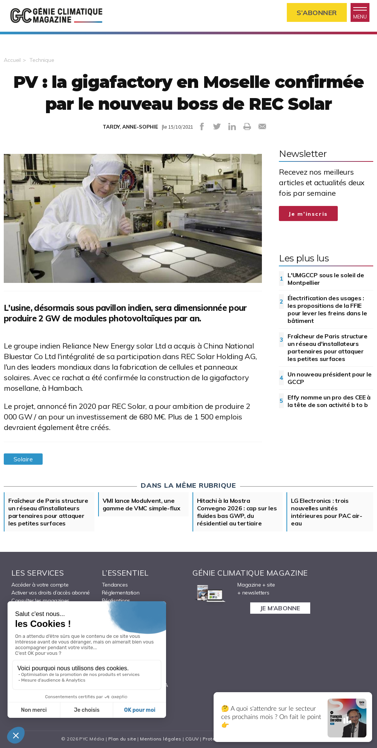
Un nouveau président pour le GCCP (330, 378)
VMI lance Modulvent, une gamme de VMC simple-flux (141, 504)
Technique (41, 60)
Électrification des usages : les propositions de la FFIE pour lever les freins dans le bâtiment (327, 309)
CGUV (192, 739)
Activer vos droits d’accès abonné (50, 592)
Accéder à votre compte (39, 584)
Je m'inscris (308, 213)
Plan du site (122, 739)
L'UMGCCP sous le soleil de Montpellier (326, 278)
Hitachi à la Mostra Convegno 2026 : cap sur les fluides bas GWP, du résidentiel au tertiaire (237, 512)
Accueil (12, 60)
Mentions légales (160, 739)
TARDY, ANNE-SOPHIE (130, 127)
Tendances (115, 584)
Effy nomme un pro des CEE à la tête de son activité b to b (329, 401)
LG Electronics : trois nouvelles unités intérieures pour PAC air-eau (326, 512)
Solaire (23, 459)
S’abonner (317, 12)
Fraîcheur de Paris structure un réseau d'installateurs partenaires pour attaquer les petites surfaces (328, 347)
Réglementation (120, 592)
